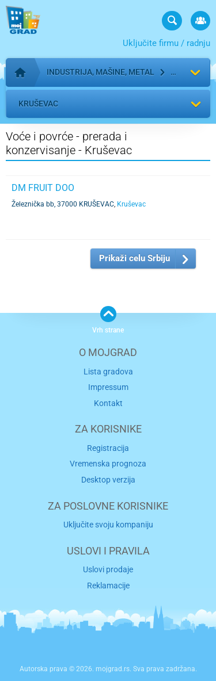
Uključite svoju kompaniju (108, 524)
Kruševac (38, 103)
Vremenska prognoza (108, 463)
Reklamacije (108, 585)
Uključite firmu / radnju (166, 43)
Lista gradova (108, 371)
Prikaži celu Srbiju (134, 258)
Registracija (108, 448)
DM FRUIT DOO (43, 187)
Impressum (108, 387)
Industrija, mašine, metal (100, 71)
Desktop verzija (108, 479)
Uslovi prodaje (108, 569)
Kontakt (108, 403)
